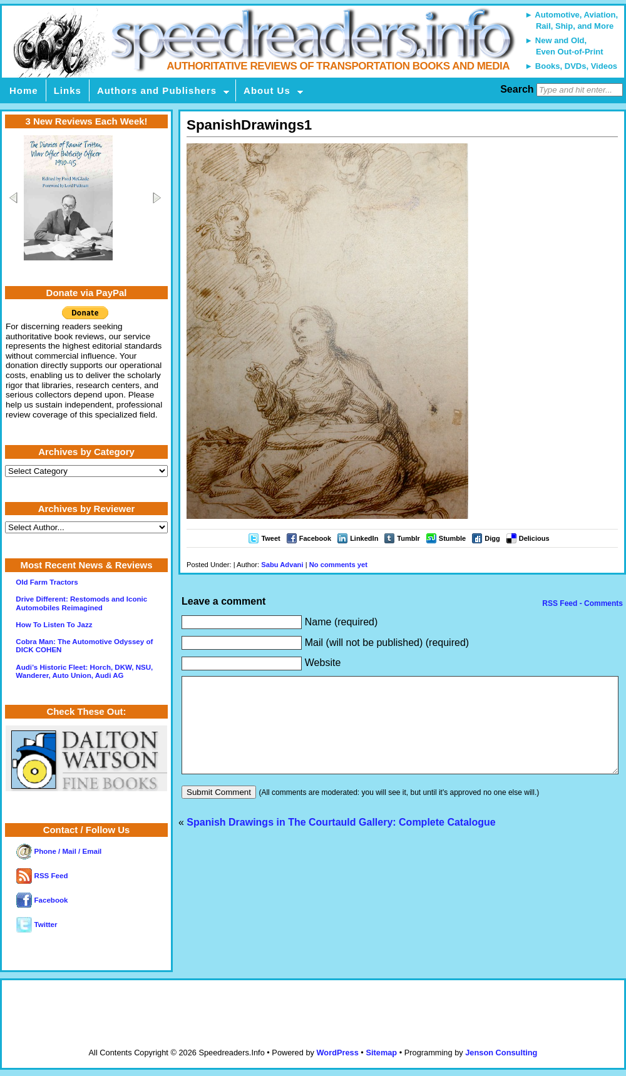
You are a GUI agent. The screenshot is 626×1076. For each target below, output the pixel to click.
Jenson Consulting (501, 1052)
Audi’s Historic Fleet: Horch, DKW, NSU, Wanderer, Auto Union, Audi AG (84, 671)
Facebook (315, 538)
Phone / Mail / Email (58, 851)
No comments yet (338, 564)
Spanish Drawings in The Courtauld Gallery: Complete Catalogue (341, 841)
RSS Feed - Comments (581, 603)
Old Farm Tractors (47, 582)
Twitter (36, 924)
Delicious (534, 538)
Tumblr (408, 538)
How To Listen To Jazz (54, 624)
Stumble (452, 538)
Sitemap (381, 1052)
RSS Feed (42, 875)
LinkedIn (364, 538)
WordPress (337, 1052)
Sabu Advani (282, 564)
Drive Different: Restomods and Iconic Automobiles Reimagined (81, 603)
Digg (492, 538)
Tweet (270, 538)
